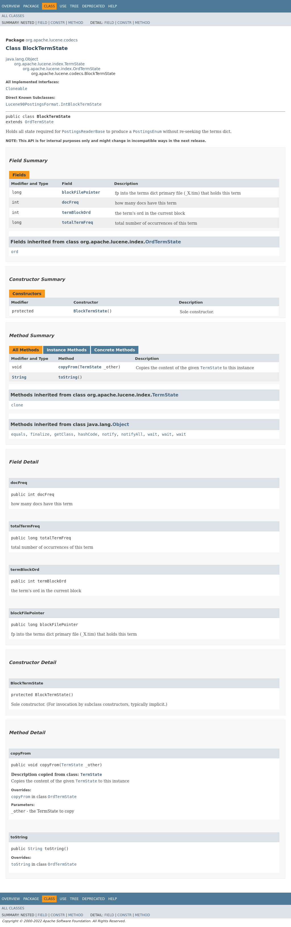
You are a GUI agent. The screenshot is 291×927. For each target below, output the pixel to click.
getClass (63, 434)
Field (42, 23)
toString (67, 377)
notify (109, 434)
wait (152, 434)
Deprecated (93, 6)
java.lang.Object (22, 59)
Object (121, 424)
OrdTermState (39, 122)
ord (14, 251)
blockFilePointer (81, 192)
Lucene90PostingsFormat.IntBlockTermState (53, 104)
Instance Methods (66, 350)
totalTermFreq (77, 222)
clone (17, 405)
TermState (90, 367)
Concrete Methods (114, 350)
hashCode (87, 434)
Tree (74, 6)
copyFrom (67, 367)
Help (112, 6)
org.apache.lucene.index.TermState (49, 64)
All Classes (13, 16)
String (19, 377)
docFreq (70, 202)
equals (18, 434)
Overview (11, 6)
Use (63, 6)
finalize (39, 434)
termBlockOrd (76, 212)
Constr (58, 23)
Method (75, 23)
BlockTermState (90, 311)
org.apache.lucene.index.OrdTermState (61, 68)
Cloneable (16, 88)
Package (31, 6)
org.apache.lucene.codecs (52, 40)
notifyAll (132, 434)
